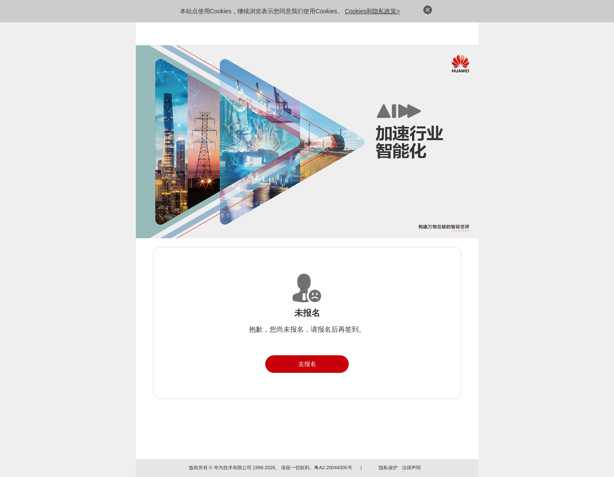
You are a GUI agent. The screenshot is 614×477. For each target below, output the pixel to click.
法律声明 (411, 467)
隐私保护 (388, 467)
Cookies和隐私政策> (372, 11)
